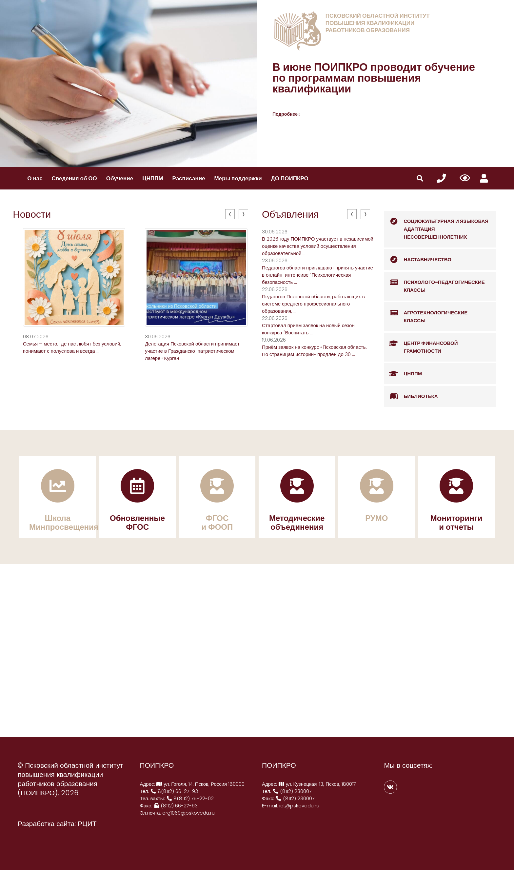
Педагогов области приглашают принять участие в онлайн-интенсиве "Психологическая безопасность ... (317, 275)
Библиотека (411, 396)
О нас (34, 178)
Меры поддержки (238, 178)
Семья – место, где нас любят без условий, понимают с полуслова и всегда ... (72, 347)
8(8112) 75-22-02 (190, 798)
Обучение (119, 178)
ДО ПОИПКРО (289, 178)
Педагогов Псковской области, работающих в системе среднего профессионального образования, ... (313, 303)
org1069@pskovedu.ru (188, 812)
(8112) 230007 (292, 791)
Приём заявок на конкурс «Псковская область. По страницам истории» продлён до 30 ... (314, 351)
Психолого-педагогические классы (434, 283)
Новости (32, 214)
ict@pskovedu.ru (299, 805)
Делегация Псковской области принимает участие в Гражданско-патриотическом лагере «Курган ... (192, 351)
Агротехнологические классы (425, 313)
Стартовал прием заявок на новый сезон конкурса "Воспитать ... (308, 329)
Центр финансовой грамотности (421, 344)
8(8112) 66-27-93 (174, 791)
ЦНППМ (152, 178)
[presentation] (230, 214)
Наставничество (417, 259)
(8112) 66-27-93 (175, 805)
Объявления (290, 214)
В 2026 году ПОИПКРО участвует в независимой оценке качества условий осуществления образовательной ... (317, 246)
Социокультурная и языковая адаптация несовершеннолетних (436, 225)
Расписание (188, 178)
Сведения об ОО (74, 178)
